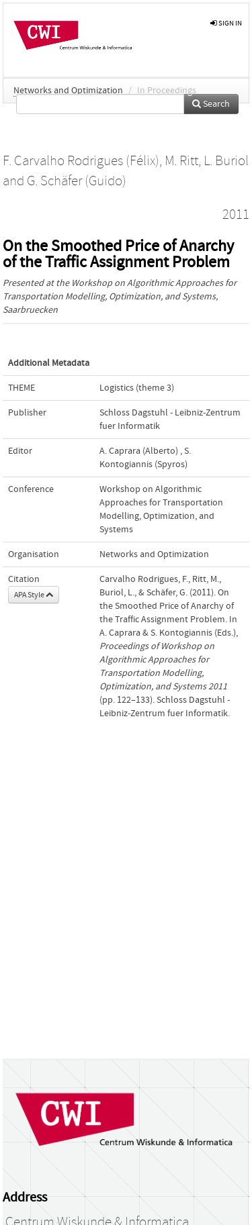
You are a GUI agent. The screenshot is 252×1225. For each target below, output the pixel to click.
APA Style (33, 594)
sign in (226, 23)
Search (211, 104)
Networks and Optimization (68, 90)
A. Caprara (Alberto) (138, 451)
